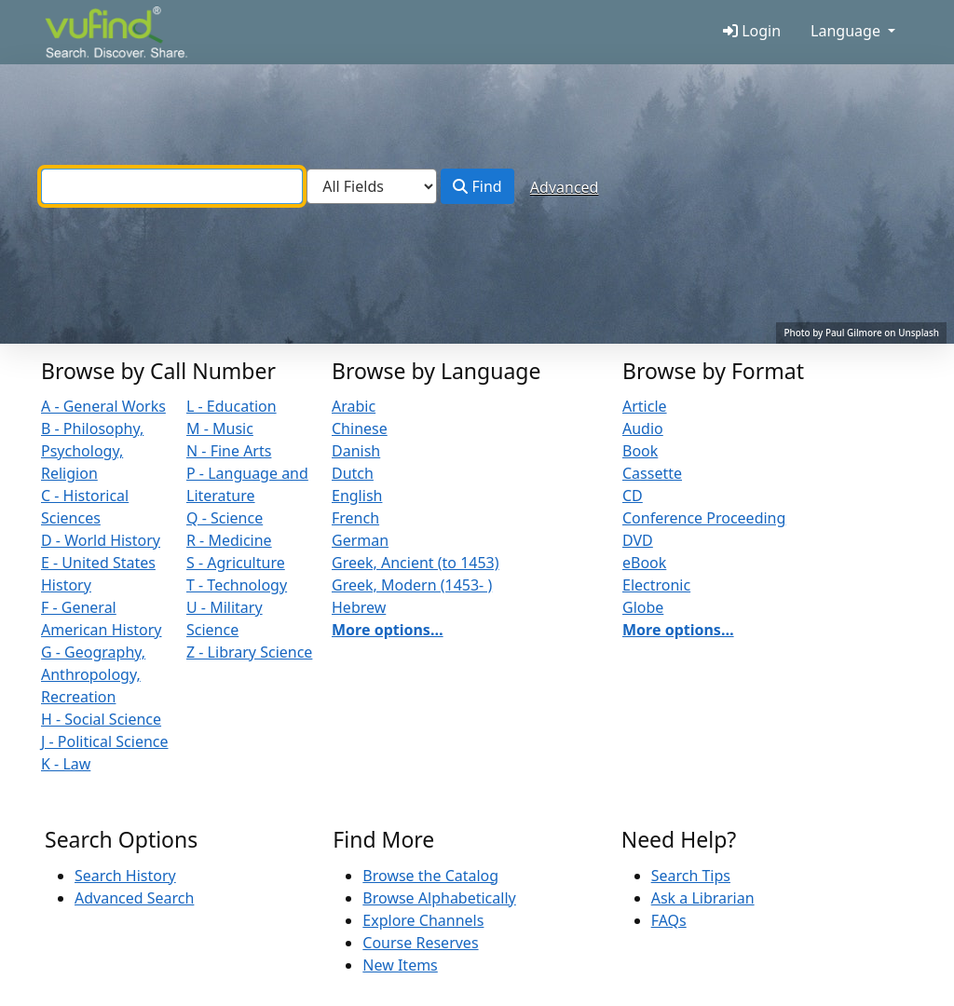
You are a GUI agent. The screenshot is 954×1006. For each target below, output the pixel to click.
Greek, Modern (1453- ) (412, 585)
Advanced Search (134, 898)
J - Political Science (105, 741)
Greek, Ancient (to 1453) (415, 562)
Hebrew (359, 607)
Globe (642, 607)
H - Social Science (101, 719)
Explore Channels (423, 920)
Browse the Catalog (430, 875)
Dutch (353, 473)
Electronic (656, 585)
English (357, 495)
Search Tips (690, 875)
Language (845, 30)
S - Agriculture (235, 562)
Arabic (353, 406)
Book (640, 451)
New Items (399, 965)
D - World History (100, 540)
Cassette (652, 473)
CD (632, 495)
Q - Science (224, 518)
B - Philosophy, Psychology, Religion (92, 450)
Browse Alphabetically (438, 898)
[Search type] (372, 186)
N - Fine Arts (228, 451)
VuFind (77, 34)
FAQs (669, 920)
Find (477, 186)
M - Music (219, 428)
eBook (644, 562)
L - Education (231, 406)
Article (644, 406)
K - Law (65, 764)
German (360, 540)
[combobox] (172, 186)
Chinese (360, 428)
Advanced (564, 187)
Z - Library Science (249, 652)
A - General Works (103, 406)
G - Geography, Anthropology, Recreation (93, 674)
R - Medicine (229, 540)
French (355, 518)
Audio (642, 428)
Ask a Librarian (703, 898)
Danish (356, 451)
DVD (637, 540)
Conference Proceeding (703, 518)
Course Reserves (420, 942)
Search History (125, 875)
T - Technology (236, 585)
